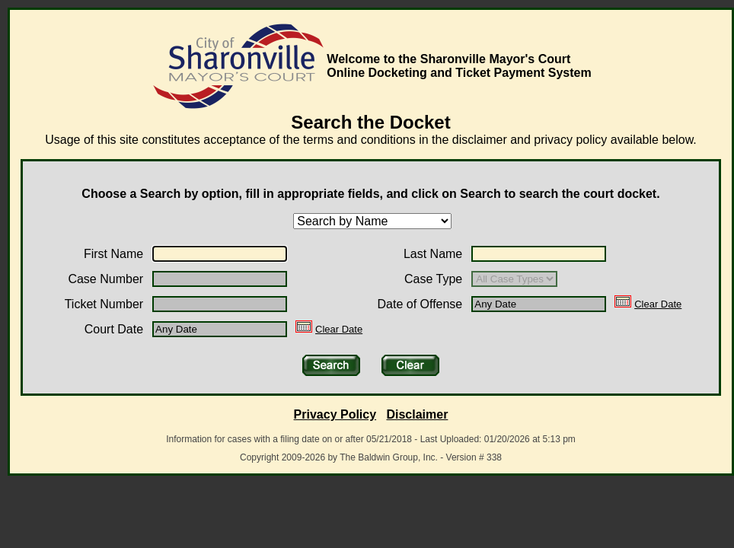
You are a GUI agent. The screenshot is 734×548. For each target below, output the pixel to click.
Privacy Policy (335, 414)
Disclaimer (417, 414)
